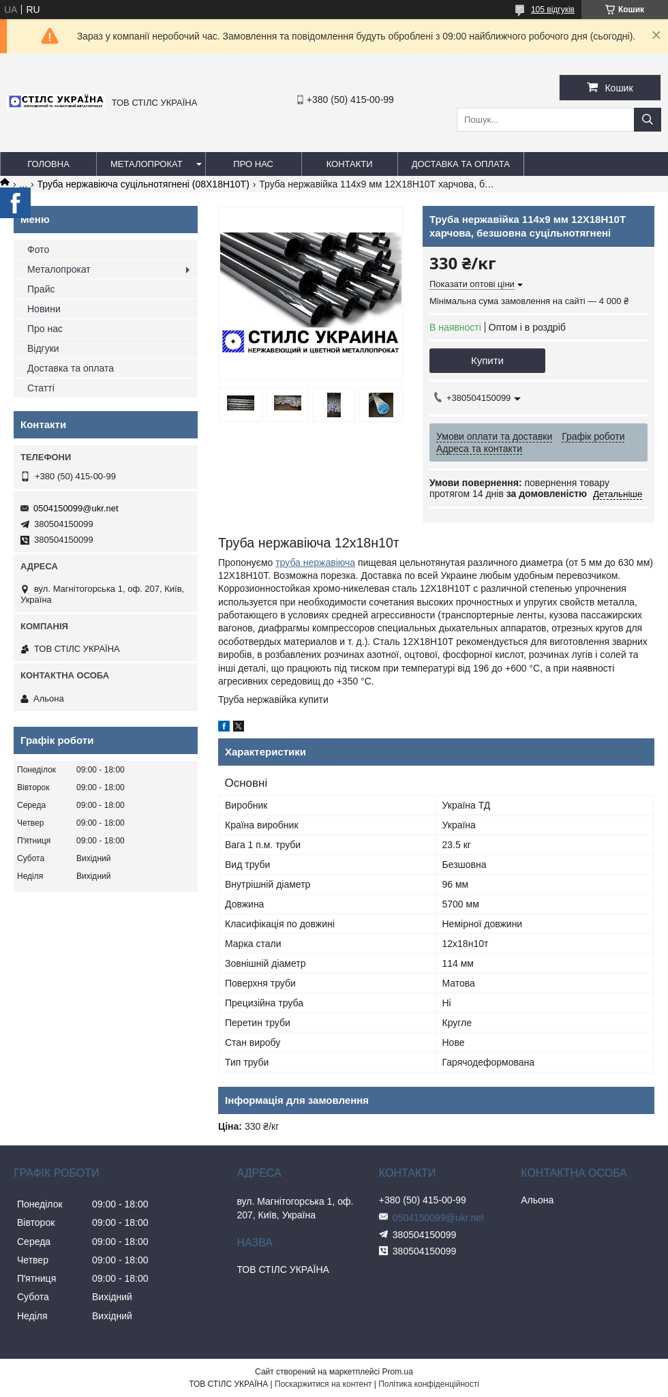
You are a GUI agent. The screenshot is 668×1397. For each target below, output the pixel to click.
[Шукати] (647, 120)
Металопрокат (146, 164)
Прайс (41, 289)
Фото (38, 249)
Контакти (350, 164)
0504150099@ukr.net (76, 508)
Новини (44, 308)
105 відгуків (553, 9)
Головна (48, 164)
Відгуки (43, 348)
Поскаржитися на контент (323, 1384)
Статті (41, 387)
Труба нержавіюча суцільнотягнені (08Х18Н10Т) (143, 184)
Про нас (253, 164)
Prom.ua (397, 1372)
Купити (487, 360)
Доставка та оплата (461, 164)
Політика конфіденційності (428, 1384)
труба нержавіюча (315, 562)
